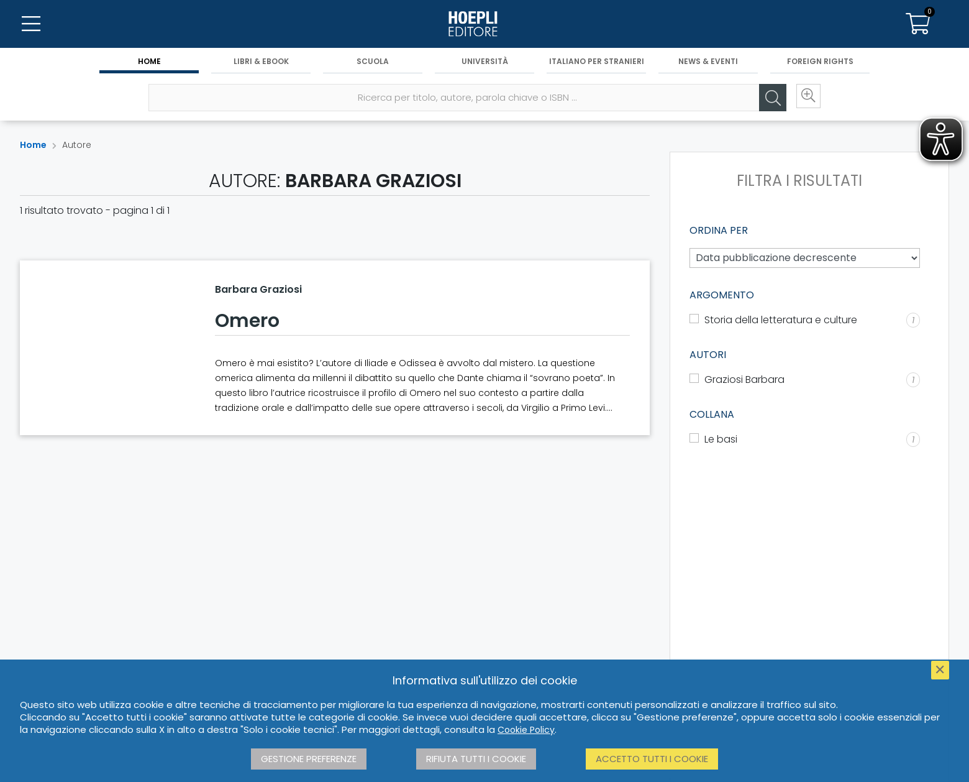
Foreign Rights (820, 63)
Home (149, 63)
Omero (247, 321)
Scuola (373, 63)
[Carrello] (918, 25)
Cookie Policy (526, 730)
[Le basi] (804, 439)
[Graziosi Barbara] (804, 379)
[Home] (484, 24)
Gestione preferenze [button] (309, 758)
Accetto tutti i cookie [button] (652, 758)
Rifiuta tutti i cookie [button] (476, 758)
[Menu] (31, 25)
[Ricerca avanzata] (804, 100)
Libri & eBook (261, 63)
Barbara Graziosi (258, 289)
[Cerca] (767, 100)
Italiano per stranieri (596, 63)
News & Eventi (708, 63)
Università (485, 63)
